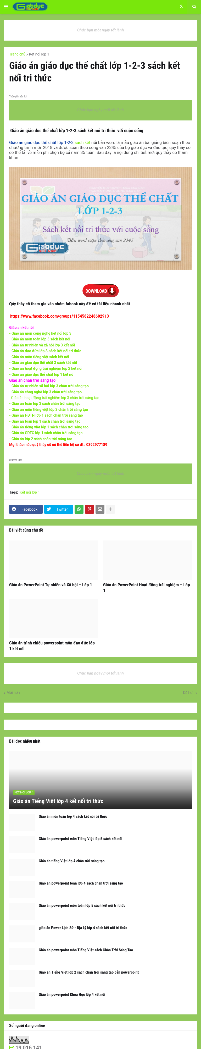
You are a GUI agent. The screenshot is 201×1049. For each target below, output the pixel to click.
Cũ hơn (188, 693)
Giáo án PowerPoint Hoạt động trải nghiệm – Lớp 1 (146, 587)
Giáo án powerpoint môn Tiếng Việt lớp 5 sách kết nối (80, 838)
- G (40, 339)
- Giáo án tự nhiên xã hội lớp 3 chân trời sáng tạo (49, 386)
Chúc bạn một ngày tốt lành (100, 30)
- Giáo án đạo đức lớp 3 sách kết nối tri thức (45, 351)
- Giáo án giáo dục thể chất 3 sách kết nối (43, 363)
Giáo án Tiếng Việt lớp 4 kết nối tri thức (58, 801)
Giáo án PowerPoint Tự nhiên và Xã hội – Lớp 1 (50, 584)
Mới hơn (13, 693)
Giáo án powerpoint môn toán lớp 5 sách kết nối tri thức (82, 905)
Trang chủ (17, 54)
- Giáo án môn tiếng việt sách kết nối (39, 357)
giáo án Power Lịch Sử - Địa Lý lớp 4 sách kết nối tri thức (83, 927)
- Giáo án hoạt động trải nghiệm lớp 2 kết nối (45, 368)
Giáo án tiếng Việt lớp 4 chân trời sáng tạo (71, 861)
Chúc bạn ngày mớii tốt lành (100, 473)
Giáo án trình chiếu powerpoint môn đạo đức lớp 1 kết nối (52, 645)
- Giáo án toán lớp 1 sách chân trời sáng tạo (44, 421)
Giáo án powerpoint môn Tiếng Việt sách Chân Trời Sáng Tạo (86, 950)
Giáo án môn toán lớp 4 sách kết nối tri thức (73, 816)
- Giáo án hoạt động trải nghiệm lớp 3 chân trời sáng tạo (54, 398)
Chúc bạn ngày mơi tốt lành (100, 673)
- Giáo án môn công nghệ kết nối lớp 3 (40, 333)
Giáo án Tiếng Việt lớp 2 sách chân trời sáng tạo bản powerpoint (89, 972)
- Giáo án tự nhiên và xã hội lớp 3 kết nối (42, 345)
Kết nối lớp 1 (39, 54)
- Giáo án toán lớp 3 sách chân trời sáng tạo (44, 403)
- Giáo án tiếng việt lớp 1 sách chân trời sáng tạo (48, 427)
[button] (6, 6)
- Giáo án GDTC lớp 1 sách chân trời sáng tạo (45, 433)
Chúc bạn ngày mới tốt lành (100, 110)
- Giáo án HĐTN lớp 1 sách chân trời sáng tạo (46, 415)
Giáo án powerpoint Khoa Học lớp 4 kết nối (72, 994)
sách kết (49, 142)
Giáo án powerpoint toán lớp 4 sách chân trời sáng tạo (81, 883)
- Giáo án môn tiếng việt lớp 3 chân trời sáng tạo (48, 409)
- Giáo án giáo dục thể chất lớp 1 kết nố (41, 374)
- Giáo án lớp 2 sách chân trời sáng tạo (40, 439)
